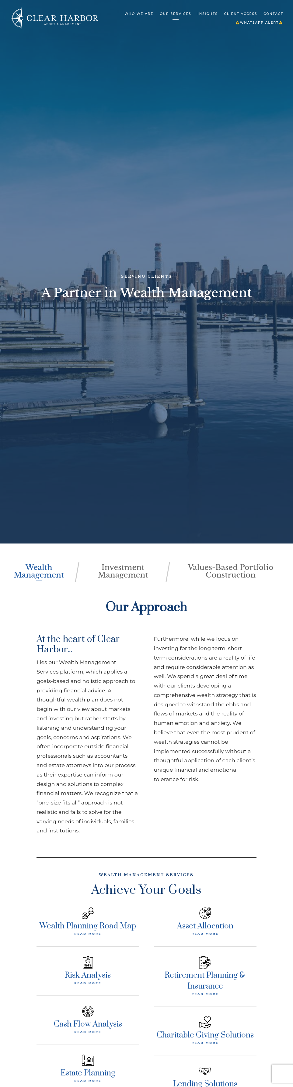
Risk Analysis (88, 974)
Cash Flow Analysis (88, 1023)
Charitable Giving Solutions (205, 1034)
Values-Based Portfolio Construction (231, 571)
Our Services (175, 14)
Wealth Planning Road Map (88, 925)
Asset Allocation (205, 925)
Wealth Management (39, 571)
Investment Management (123, 571)
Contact (273, 14)
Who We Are (138, 14)
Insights (207, 14)
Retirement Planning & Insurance (205, 979)
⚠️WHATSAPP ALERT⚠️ (259, 23)
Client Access (240, 14)
